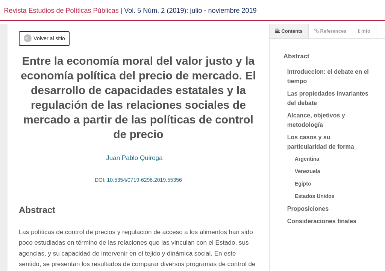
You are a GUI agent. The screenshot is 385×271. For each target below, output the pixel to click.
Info (364, 31)
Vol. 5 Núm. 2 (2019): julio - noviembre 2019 (190, 10)
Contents (289, 31)
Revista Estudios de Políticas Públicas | (63, 10)
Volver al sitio (49, 38)
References (330, 31)
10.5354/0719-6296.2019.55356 (144, 180)
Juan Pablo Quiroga (134, 157)
